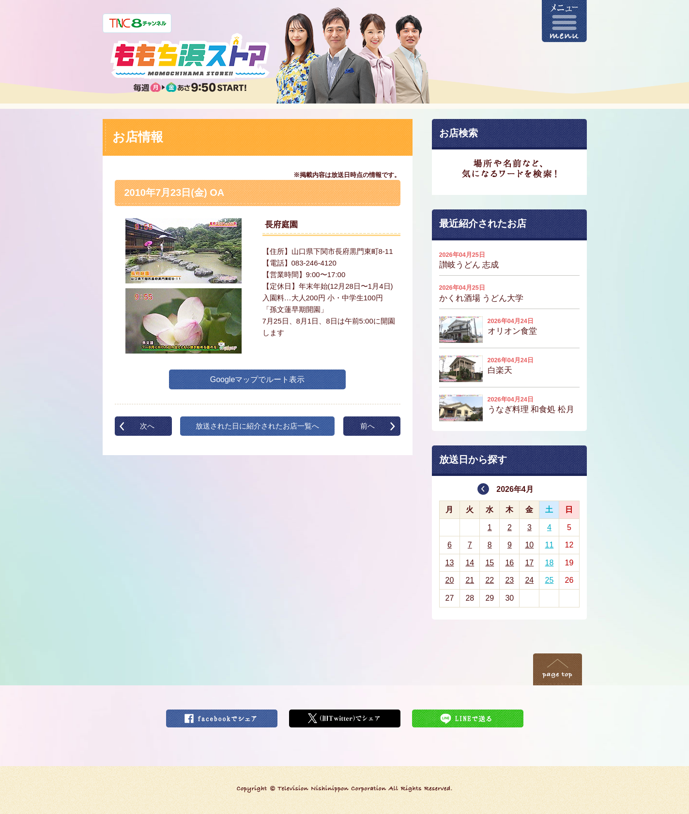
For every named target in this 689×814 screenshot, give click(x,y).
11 (549, 545)
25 (549, 580)
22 (489, 580)
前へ (367, 426)
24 (529, 580)
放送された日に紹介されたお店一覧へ (257, 426)
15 (489, 563)
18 (549, 563)
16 (509, 563)
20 (449, 580)
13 (449, 563)
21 (469, 580)
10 (529, 545)
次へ (147, 426)
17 (529, 563)
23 (509, 580)
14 (469, 563)
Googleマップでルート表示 (257, 379)
